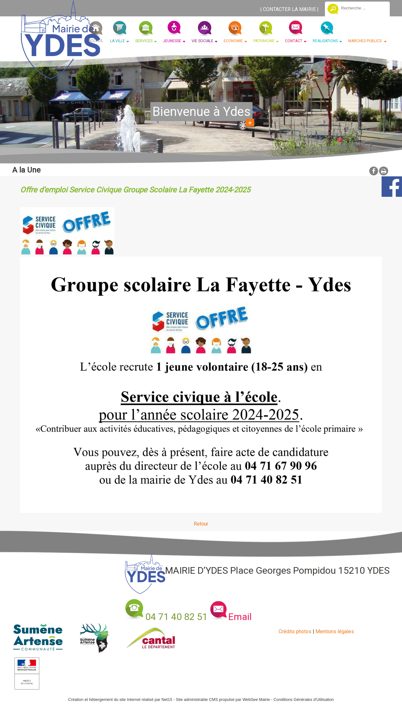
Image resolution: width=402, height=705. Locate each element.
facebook (373, 171)
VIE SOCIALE (202, 41)
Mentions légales (334, 631)
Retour (201, 524)
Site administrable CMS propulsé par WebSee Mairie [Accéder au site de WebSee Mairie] (223, 699)
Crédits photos (295, 631)
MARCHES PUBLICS (365, 41)
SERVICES (144, 41)
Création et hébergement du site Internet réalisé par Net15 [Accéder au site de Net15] (120, 699)
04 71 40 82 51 (176, 616)
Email (240, 616)
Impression (383, 171)
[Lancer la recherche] (333, 9)
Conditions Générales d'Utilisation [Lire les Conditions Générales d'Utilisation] (304, 699)
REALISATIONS (325, 41)
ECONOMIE (233, 41)
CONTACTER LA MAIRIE (289, 9)
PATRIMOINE (264, 41)
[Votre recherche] (363, 8)
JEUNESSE (172, 41)
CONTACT (293, 41)
